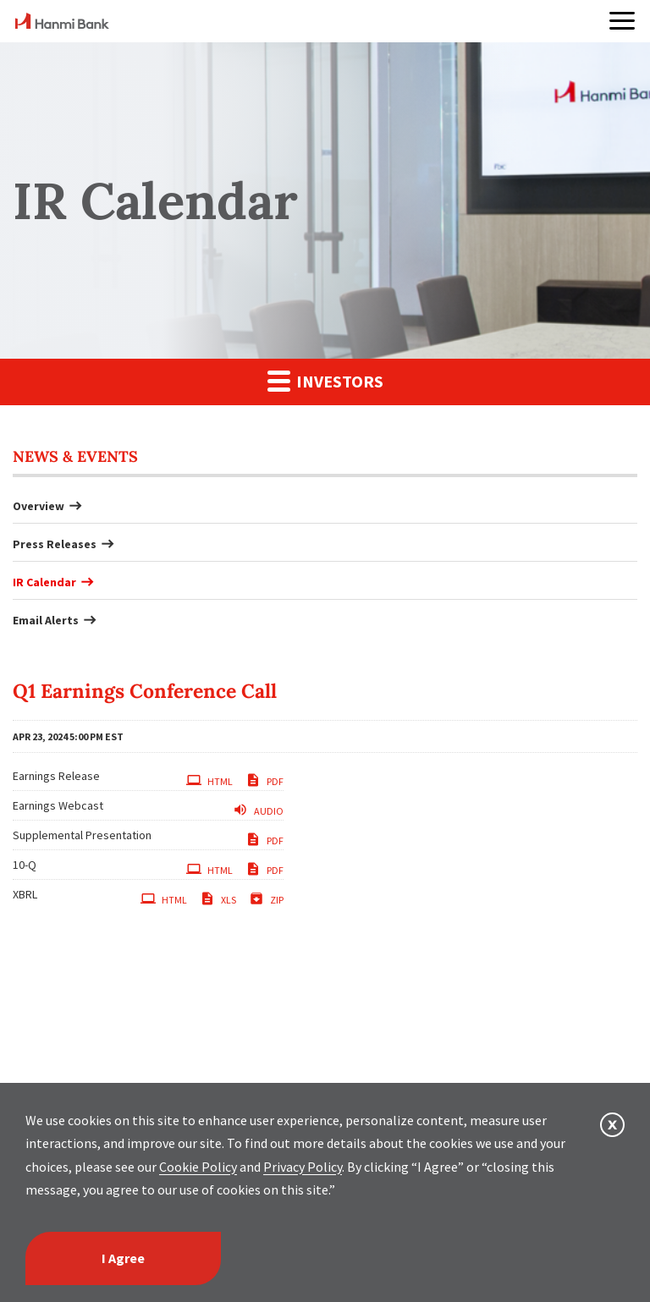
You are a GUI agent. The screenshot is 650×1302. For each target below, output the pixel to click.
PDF (264, 780)
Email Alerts (46, 620)
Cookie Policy (198, 1166)
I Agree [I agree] (123, 1258)
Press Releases (54, 544)
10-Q (24, 864)
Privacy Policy (302, 1166)
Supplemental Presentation (82, 835)
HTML (209, 780)
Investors (325, 380)
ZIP (266, 898)
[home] (62, 23)
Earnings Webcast (58, 805)
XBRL (25, 894)
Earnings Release (56, 775)
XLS (218, 898)
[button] (622, 21)
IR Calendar (44, 582)
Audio (258, 809)
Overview (38, 506)
